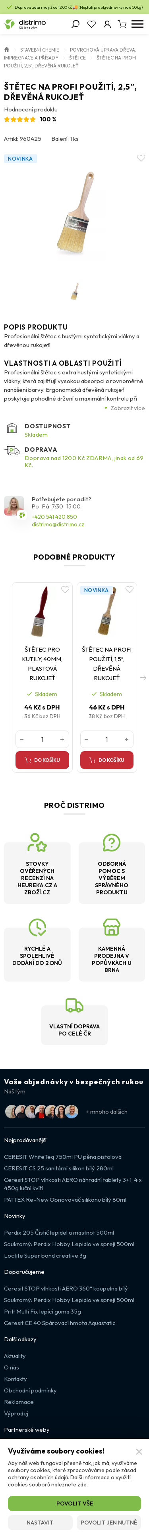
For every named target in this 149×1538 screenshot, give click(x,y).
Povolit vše (74, 1503)
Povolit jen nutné (109, 1522)
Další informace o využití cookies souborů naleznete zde (69, 1481)
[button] (143, 677)
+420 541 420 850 (54, 516)
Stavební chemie (39, 50)
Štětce (77, 58)
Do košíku (47, 760)
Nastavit (40, 1522)
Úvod (7, 49)
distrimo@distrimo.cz (58, 524)
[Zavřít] (139, 1452)
